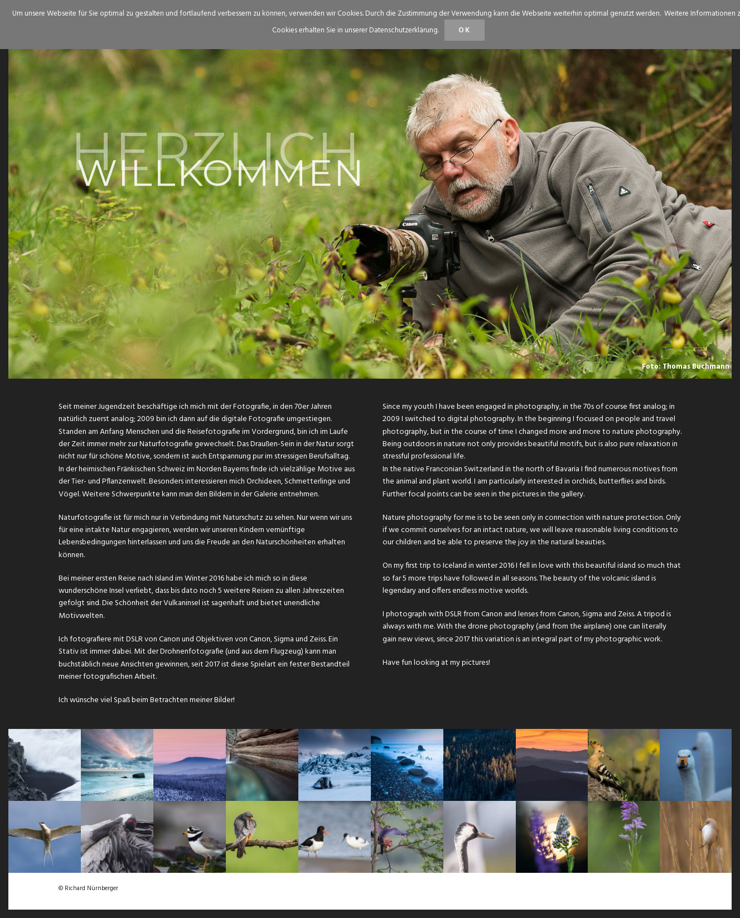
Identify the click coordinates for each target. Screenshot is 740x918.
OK (464, 30)
